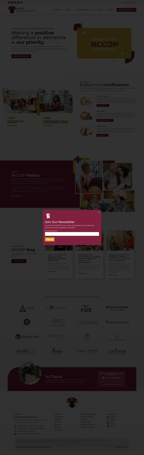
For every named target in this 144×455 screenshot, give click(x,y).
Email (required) (51, 231)
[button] (99, 212)
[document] (72, 227)
